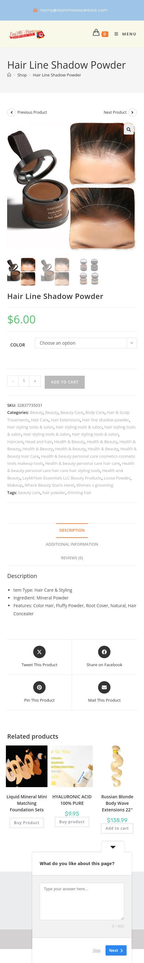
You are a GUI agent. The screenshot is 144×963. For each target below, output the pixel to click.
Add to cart (65, 382)
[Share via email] (104, 692)
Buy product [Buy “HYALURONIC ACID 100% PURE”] (72, 821)
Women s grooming (94, 485)
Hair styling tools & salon (30, 427)
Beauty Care (72, 412)
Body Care (95, 412)
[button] (129, 130)
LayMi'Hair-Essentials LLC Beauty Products (61, 478)
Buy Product (26, 822)
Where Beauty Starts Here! (49, 485)
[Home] (9, 75)
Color (17, 345)
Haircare (15, 441)
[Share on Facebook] (104, 657)
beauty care (29, 492)
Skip (97, 950)
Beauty (36, 412)
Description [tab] (72, 530)
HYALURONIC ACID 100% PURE (72, 800)
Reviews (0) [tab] (72, 558)
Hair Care (40, 420)
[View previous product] (11, 112)
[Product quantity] (23, 381)
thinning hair (79, 492)
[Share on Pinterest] (39, 692)
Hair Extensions (65, 420)
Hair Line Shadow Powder (57, 75)
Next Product (115, 112)
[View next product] (132, 112)
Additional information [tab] (72, 544)
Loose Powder (117, 478)
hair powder (54, 492)
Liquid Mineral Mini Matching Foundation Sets (27, 803)
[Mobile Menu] (123, 34)
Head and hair (38, 441)
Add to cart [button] (117, 828)
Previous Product (32, 112)
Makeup (14, 485)
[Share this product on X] (39, 657)
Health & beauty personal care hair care (82, 463)
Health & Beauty (69, 441)
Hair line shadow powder (105, 420)
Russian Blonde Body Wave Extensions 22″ (117, 803)
